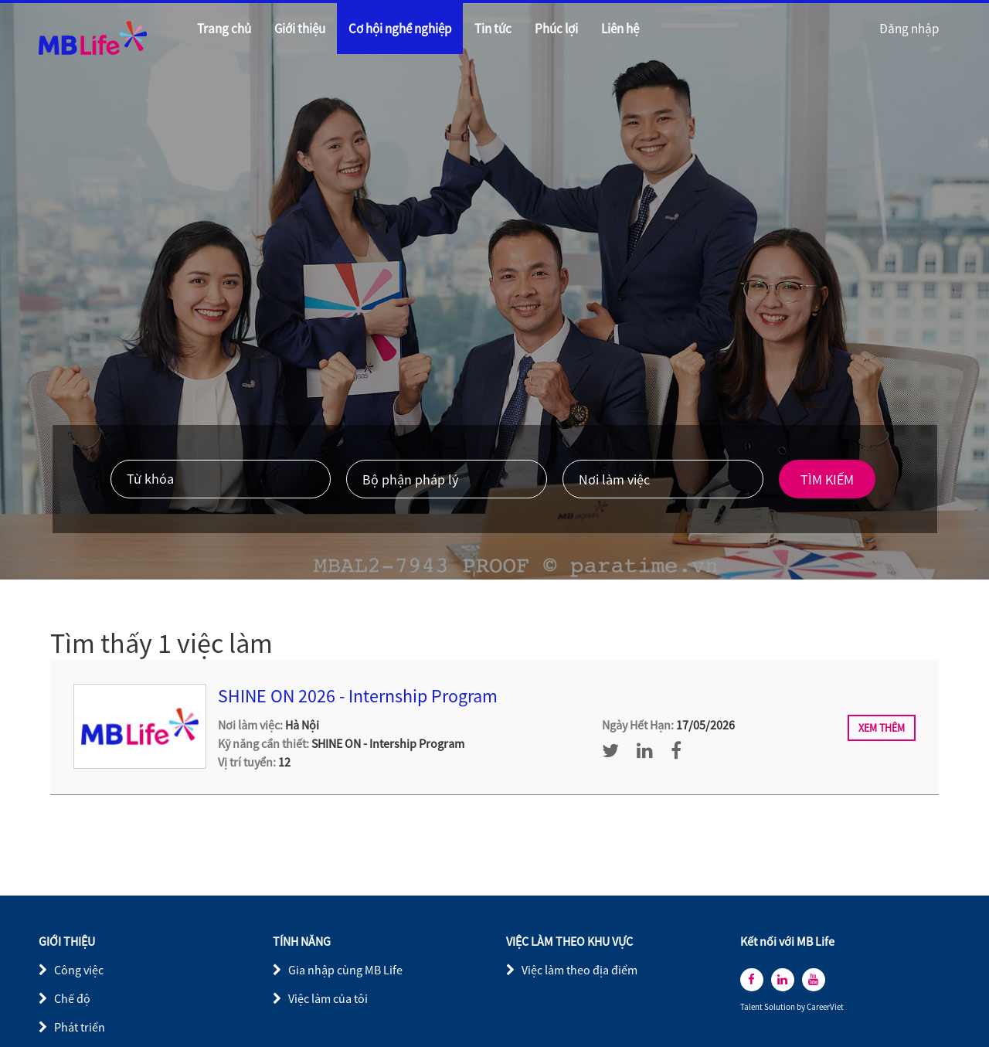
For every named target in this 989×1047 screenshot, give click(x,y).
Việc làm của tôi (328, 998)
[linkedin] (782, 979)
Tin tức (492, 28)
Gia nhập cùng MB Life (345, 969)
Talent (752, 1007)
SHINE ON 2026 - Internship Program (358, 696)
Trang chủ (224, 28)
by (802, 1007)
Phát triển (79, 1027)
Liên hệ (620, 28)
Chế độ (72, 998)
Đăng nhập (909, 28)
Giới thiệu (299, 28)
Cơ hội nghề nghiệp (399, 28)
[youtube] (813, 979)
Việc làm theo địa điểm (579, 969)
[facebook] (751, 979)
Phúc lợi (556, 28)
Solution (780, 1007)
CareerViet (825, 1007)
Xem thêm (881, 728)
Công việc (79, 969)
